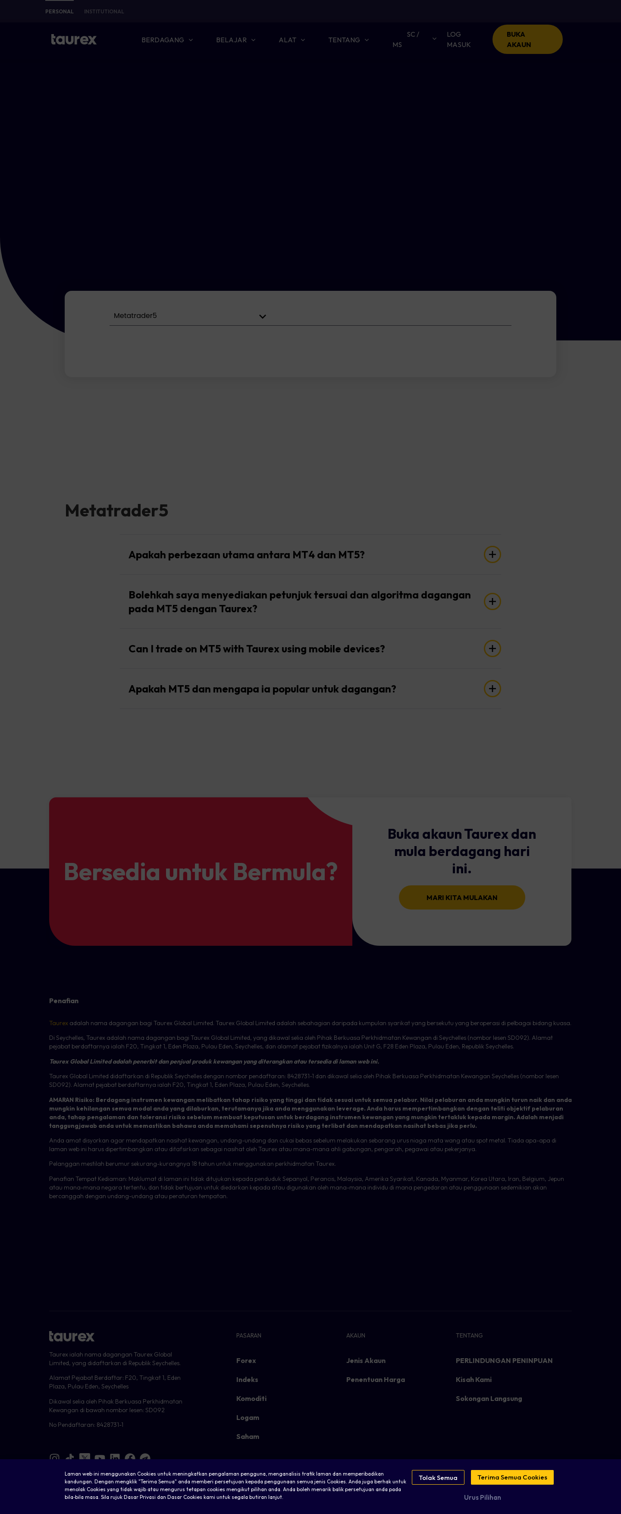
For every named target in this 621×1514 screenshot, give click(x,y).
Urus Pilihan (482, 1495)
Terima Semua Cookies (512, 1477)
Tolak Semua (438, 1477)
